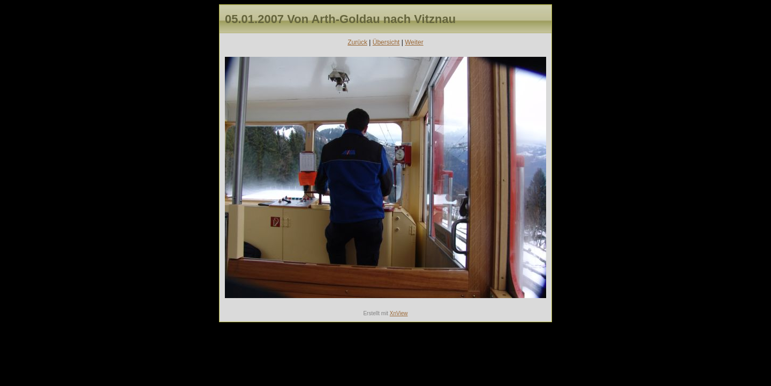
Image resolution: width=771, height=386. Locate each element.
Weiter (414, 42)
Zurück (357, 42)
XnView (399, 313)
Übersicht (386, 42)
